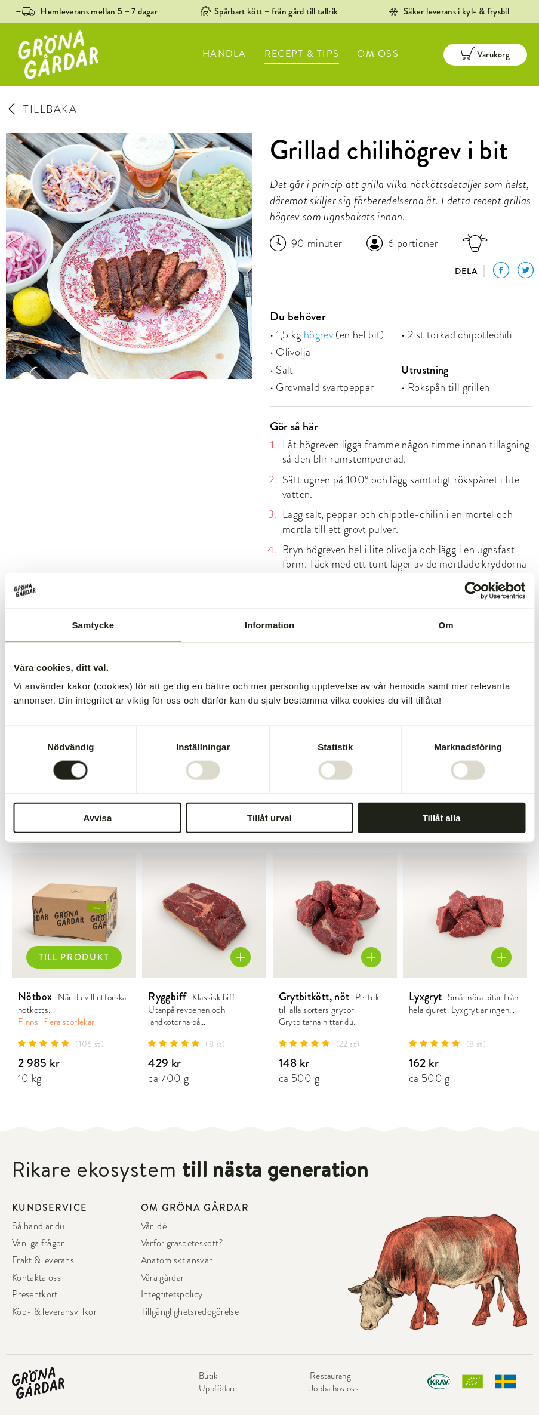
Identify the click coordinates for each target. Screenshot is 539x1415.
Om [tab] (446, 624)
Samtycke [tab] (93, 624)
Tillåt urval (269, 818)
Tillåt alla (442, 818)
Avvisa (97, 818)
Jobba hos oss (334, 1388)
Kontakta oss (36, 1277)
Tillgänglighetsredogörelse (190, 1311)
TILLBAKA (41, 108)
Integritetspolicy (171, 1294)
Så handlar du (38, 1226)
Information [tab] (270, 624)
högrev (318, 334)
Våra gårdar (162, 1277)
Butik (208, 1376)
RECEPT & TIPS (302, 54)
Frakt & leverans (43, 1260)
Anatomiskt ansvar (176, 1260)
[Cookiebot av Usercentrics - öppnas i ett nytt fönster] (473, 590)
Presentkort (35, 1294)
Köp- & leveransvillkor (54, 1311)
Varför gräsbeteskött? (182, 1243)
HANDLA (224, 54)
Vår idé (154, 1226)
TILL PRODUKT (74, 957)
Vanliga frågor (38, 1243)
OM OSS (378, 54)
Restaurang (330, 1376)
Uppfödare (218, 1388)
